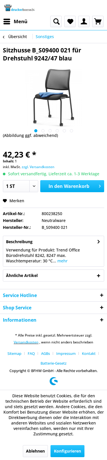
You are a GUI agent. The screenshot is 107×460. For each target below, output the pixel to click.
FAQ (31, 353)
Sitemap (14, 353)
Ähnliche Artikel (22, 275)
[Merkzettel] (70, 21)
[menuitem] (15, 21)
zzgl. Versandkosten (38, 166)
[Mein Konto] (84, 21)
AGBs (45, 353)
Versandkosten (26, 342)
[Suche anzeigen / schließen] (56, 21)
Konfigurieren (67, 451)
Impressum (66, 353)
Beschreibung (19, 241)
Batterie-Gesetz (53, 363)
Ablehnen (35, 451)
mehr (62, 261)
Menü (15, 21)
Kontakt (89, 353)
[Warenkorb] (98, 21)
